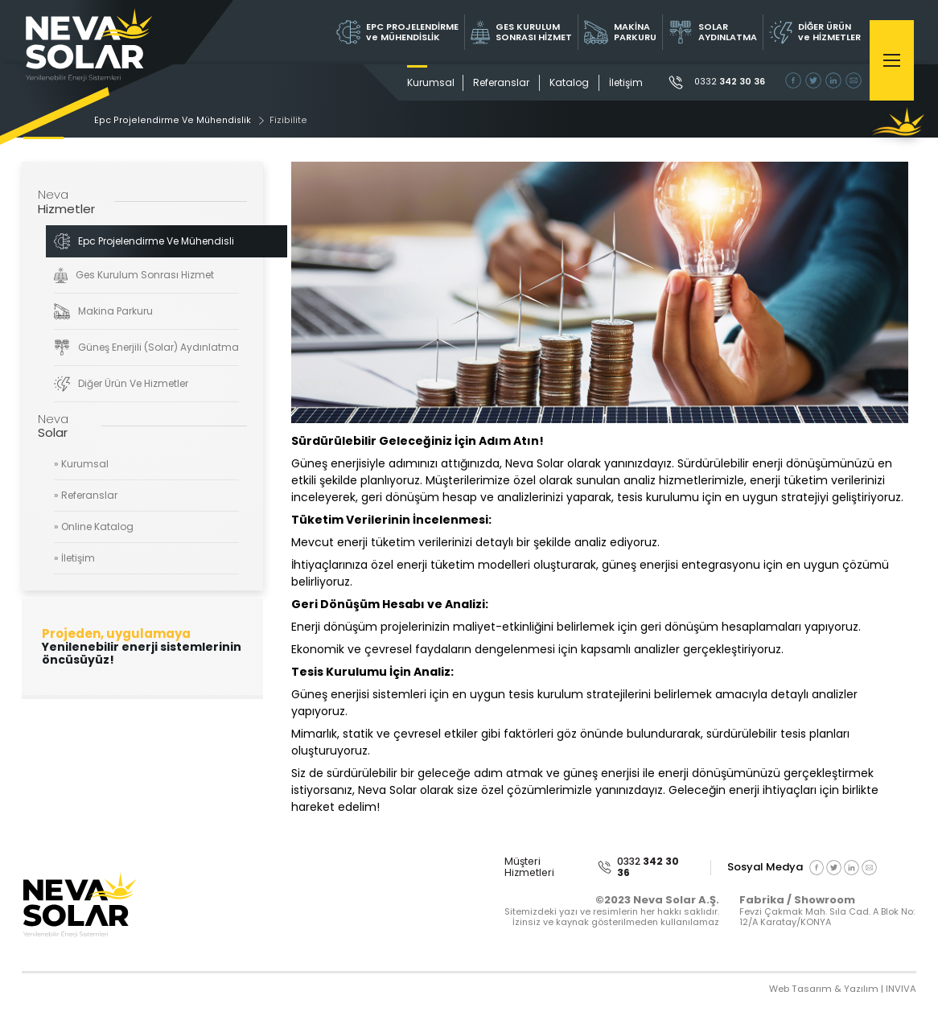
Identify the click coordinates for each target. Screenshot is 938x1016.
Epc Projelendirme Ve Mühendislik (180, 121)
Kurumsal (421, 82)
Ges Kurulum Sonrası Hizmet (133, 276)
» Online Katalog (94, 527)
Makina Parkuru (103, 312)
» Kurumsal (81, 465)
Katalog (559, 82)
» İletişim (74, 559)
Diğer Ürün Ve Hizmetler (120, 384)
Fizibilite (294, 121)
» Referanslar (85, 497)
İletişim (616, 82)
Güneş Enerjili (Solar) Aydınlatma (146, 348)
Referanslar (491, 82)
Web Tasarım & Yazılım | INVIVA (840, 990)
